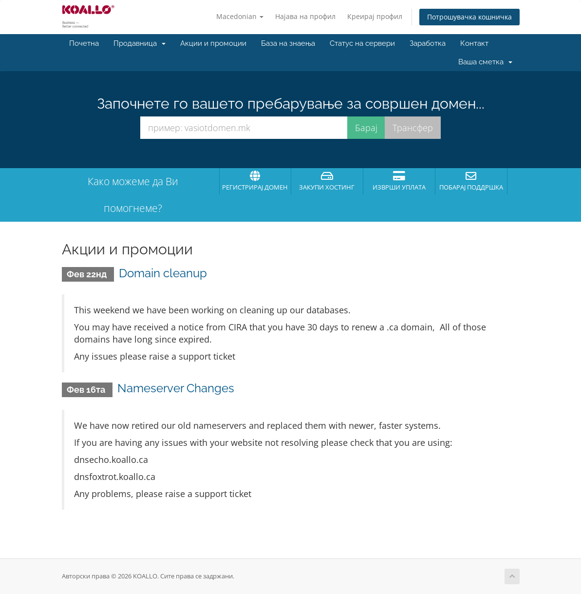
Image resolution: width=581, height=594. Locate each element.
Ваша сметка (485, 61)
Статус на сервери (362, 43)
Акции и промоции (213, 43)
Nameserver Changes (175, 388)
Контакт (474, 43)
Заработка (428, 43)
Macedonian (239, 16)
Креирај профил (374, 16)
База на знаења (288, 43)
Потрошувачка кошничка (469, 16)
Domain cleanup (163, 273)
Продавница (139, 43)
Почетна (84, 43)
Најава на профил (305, 16)
